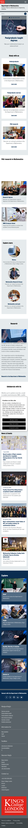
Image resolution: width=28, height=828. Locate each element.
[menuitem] (14, 711)
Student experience (6, 722)
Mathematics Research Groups (14, 282)
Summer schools (5, 719)
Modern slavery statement (7, 823)
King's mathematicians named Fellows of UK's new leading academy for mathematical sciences (14, 523)
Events (3, 762)
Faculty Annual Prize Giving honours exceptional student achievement (12, 491)
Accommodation (5, 748)
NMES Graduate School (9, 223)
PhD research (14, 124)
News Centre (4, 760)
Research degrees (8, 197)
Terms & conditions (6, 820)
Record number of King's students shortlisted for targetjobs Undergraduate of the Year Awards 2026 (12, 457)
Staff (2, 734)
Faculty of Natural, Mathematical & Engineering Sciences (13, 8)
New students (4, 731)
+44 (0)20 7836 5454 (6, 778)
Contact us (6, 674)
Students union (5, 764)
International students (6, 717)
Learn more (14, 84)
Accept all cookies (14, 427)
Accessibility (19, 823)
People (4, 620)
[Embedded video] (14, 169)
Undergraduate (14, 61)
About (4, 594)
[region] (14, 414)
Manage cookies (14, 420)
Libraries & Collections (7, 746)
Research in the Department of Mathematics (13, 376)
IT (1, 750)
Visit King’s (4, 766)
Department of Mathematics (10, 6)
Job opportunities (5, 768)
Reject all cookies (14, 423)
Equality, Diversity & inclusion (11, 647)
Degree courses (5, 711)
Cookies (3, 825)
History (14, 260)
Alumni (3, 736)
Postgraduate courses (14, 93)
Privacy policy (16, 820)
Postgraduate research (7, 715)
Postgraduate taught (6, 713)
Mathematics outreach (14, 304)
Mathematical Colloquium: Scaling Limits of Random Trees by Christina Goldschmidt (14, 555)
